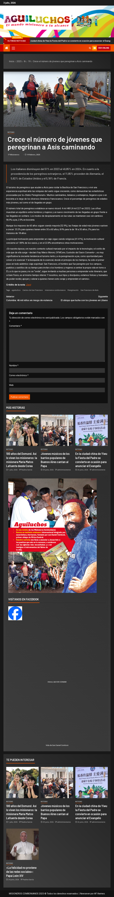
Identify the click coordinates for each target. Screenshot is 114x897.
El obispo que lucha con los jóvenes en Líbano (82, 298)
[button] (13, 48)
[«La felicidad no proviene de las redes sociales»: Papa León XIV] (22, 844)
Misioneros (15, 155)
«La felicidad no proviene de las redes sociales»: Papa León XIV (21, 872)
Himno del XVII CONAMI (57, 682)
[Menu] (13, 48)
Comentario (15, 326)
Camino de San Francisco (33, 290)
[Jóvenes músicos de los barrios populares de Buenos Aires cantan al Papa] (57, 430)
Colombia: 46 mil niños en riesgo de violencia (31, 298)
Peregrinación (73, 290)
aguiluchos (16, 290)
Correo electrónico (18, 375)
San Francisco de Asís (89, 290)
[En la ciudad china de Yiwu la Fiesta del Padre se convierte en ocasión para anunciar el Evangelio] (91, 430)
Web (11, 385)
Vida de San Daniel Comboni (57, 745)
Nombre (13, 365)
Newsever (85, 893)
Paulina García (26, 470)
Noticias (11, 132)
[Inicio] (6, 48)
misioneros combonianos (55, 290)
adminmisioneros (64, 470)
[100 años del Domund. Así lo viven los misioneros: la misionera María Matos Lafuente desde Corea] (22, 430)
